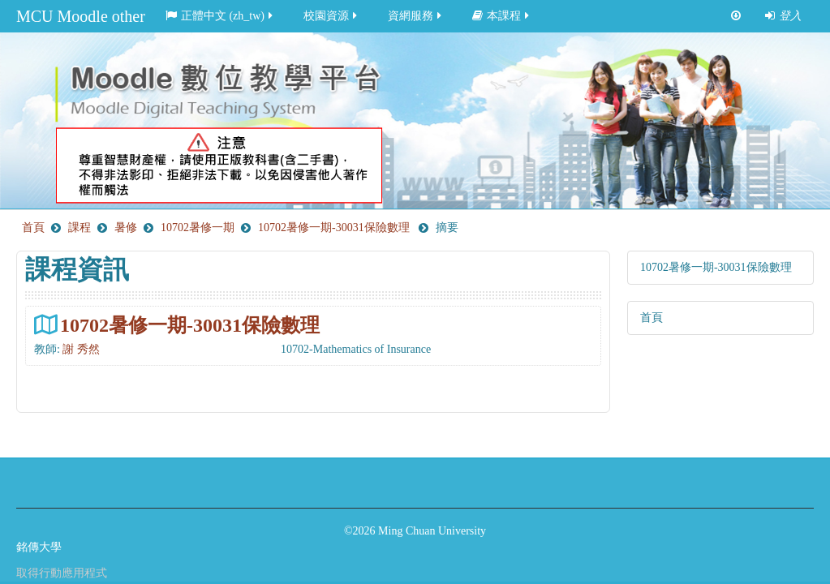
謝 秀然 (81, 349)
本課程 (501, 16)
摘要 (447, 227)
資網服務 (416, 16)
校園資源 (331, 16)
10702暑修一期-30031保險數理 (190, 325)
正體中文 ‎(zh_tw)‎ (220, 16)
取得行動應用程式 (61, 573)
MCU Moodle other (80, 16)
